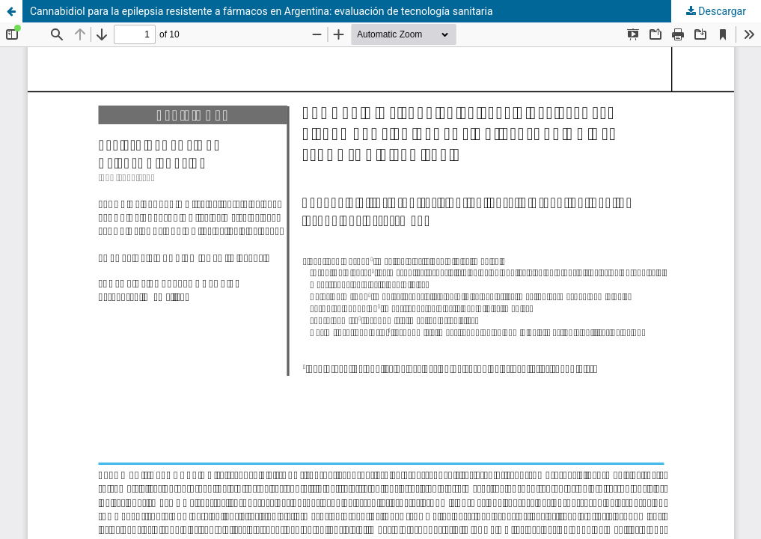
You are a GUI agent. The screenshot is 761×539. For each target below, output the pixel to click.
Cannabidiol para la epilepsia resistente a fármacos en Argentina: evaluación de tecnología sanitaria (261, 11)
